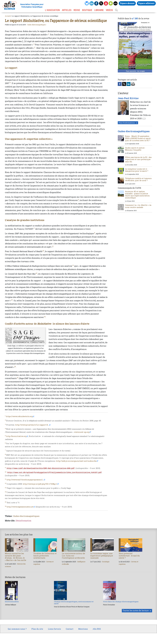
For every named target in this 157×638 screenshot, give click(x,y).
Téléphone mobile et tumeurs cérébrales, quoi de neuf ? (138, 179)
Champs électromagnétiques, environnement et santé (73, 602)
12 (36, 273)
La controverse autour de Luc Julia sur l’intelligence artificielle (73, 555)
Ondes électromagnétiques (36, 25)
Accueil (8, 16)
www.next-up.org (81, 432)
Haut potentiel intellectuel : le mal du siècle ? (129, 555)
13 (12, 300)
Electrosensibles (12, 601)
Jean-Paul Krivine (128, 98)
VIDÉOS (109, 10)
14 (45, 317)
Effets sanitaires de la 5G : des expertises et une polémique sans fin (138, 159)
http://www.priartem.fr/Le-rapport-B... (32, 425)
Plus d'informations (127, 123)
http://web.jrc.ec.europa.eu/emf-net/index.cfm (76, 461)
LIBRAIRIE (99, 10)
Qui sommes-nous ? (17, 629)
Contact (69, 629)
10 (43, 251)
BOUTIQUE (87, 10)
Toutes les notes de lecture (136, 610)
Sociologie (105, 562)
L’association (52, 10)
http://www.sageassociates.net (20, 507)
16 (17, 378)
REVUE (77, 10)
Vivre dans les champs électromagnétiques (120, 601)
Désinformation (23, 520)
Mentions (83, 629)
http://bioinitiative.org (16, 436)
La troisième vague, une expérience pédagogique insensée (101, 555)
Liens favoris (54, 629)
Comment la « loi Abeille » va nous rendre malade (138, 206)
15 (15, 366)
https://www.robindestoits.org (19, 416)
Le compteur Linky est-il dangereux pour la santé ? (136, 170)
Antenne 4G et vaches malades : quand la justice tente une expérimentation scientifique (137, 194)
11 (73, 265)
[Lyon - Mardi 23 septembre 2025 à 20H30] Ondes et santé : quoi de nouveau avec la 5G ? (138, 138)
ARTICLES (66, 10)
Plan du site (37, 629)
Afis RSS (97, 629)
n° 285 (135, 18)
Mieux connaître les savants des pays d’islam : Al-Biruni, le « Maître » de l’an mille (15, 556)
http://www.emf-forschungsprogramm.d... (25, 479)
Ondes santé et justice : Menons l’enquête (135, 149)
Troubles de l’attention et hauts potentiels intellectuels (45, 555)
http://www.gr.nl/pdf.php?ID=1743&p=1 (40, 484)
